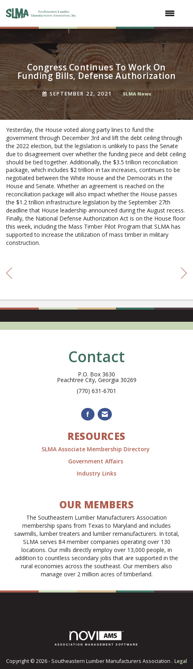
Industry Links (96, 473)
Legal (180, 661)
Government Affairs (96, 461)
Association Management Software (96, 638)
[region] (184, 274)
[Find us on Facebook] (87, 414)
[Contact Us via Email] (105, 414)
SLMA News (137, 94)
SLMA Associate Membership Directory (96, 449)
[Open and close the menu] (131, 13)
